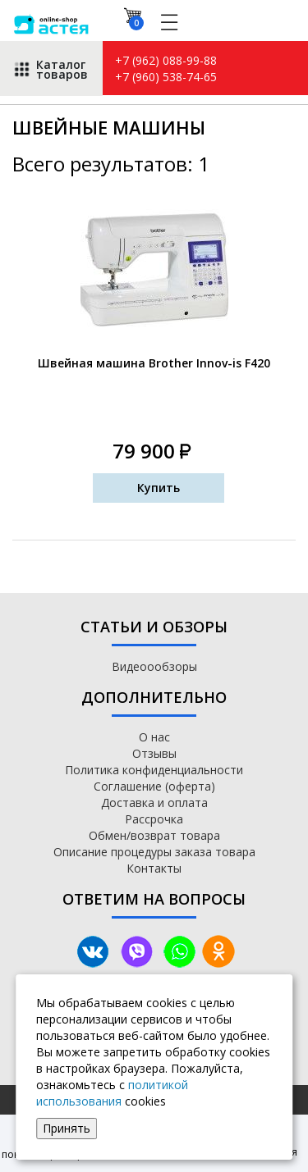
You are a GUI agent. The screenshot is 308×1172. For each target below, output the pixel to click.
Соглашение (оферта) (154, 786)
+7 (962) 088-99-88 (166, 60)
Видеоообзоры (154, 666)
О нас (154, 737)
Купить (158, 487)
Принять (66, 1128)
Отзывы (154, 753)
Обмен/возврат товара (154, 835)
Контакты (154, 868)
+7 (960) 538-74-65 (166, 76)
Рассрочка (154, 819)
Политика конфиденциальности (154, 770)
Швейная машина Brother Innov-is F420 (154, 363)
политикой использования (112, 1093)
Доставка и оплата (154, 802)
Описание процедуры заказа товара (154, 852)
